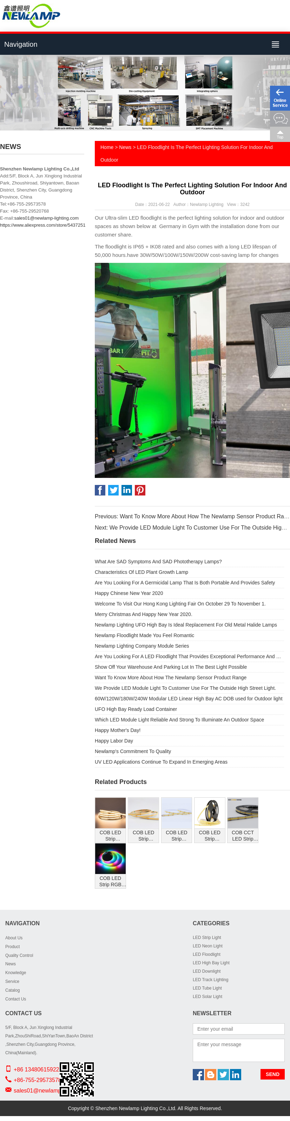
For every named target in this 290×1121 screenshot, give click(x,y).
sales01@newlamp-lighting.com (46, 218)
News (125, 147)
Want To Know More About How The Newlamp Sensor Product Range (170, 677)
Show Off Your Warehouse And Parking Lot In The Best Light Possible (171, 667)
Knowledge (15, 972)
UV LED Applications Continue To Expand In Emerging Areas (161, 762)
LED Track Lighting (210, 979)
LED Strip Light (207, 937)
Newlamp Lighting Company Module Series (142, 646)
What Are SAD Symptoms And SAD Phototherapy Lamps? (158, 561)
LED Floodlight (206, 954)
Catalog (12, 990)
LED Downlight (206, 971)
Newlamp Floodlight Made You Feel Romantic (144, 635)
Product (12, 946)
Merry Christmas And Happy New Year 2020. (143, 614)
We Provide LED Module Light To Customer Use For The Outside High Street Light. (185, 688)
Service (12, 981)
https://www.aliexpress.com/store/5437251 (43, 225)
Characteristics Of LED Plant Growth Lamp (141, 572)
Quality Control (19, 955)
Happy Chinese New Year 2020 (129, 593)
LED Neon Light (208, 946)
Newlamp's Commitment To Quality (133, 751)
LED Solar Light (207, 996)
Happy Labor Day (114, 741)
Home (106, 147)
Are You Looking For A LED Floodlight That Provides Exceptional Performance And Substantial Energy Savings (189, 656)
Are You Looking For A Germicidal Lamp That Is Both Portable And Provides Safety (185, 582)
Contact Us (15, 999)
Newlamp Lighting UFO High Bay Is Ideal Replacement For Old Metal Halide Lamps (186, 625)
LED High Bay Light (211, 962)
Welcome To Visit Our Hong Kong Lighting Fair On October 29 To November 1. (180, 604)
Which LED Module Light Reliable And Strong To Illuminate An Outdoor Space (179, 720)
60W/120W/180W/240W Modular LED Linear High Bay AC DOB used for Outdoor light (189, 698)
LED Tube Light (207, 988)
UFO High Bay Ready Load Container (136, 709)
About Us (13, 937)
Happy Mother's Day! (117, 730)
